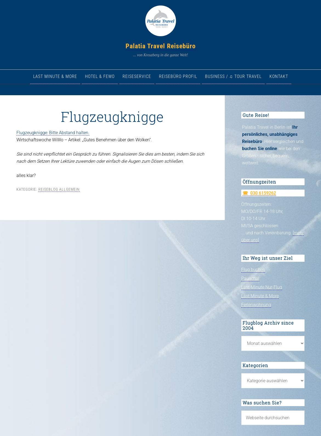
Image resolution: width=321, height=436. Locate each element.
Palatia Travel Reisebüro (161, 46)
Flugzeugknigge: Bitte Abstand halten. (52, 132)
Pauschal (250, 278)
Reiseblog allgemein (59, 189)
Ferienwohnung (256, 304)
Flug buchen (253, 269)
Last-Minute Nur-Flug (261, 287)
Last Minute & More (260, 296)
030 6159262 (263, 193)
